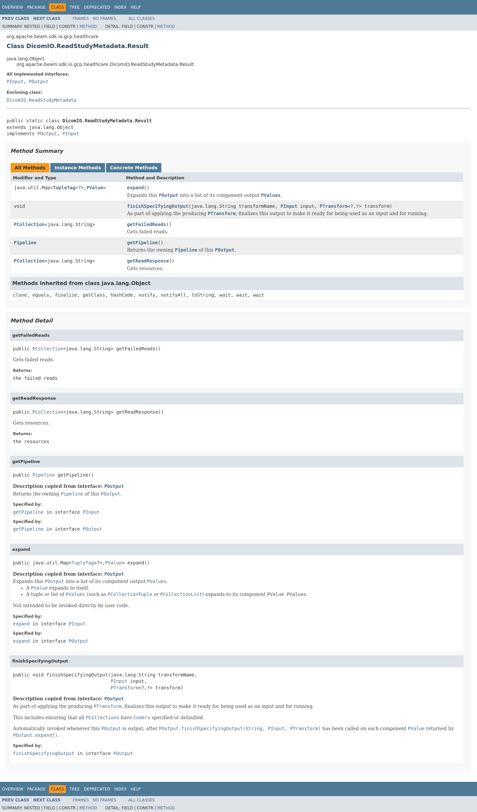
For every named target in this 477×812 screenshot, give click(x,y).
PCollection (29, 224)
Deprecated (97, 7)
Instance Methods (77, 167)
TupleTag (64, 187)
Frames (81, 18)
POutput (38, 81)
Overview (12, 7)
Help (136, 7)
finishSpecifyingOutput (157, 206)
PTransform (333, 206)
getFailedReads (146, 224)
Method (88, 26)
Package (36, 7)
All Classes (142, 18)
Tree (75, 7)
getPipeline (142, 242)
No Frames (104, 18)
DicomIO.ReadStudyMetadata (42, 100)
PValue (94, 187)
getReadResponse (148, 260)
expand (135, 187)
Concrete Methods (134, 167)
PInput (15, 81)
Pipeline (25, 242)
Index (120, 7)
